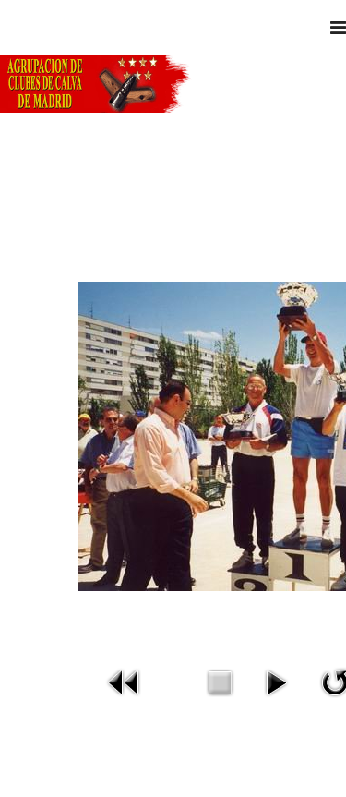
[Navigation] (338, 27)
